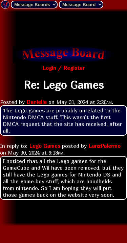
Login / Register (63, 67)
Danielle (36, 102)
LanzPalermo (104, 145)
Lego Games (44, 145)
